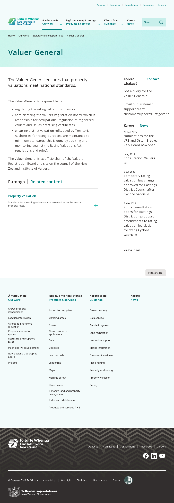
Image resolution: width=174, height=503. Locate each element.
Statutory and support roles (48, 35)
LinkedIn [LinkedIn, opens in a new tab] (154, 456)
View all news (132, 250)
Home (11, 35)
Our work (24, 35)
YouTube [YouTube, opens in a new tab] (162, 456)
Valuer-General (75, 35)
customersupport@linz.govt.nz (146, 114)
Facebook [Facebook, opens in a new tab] (146, 456)
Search (161, 22)
